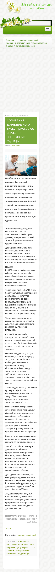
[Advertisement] (27, 79)
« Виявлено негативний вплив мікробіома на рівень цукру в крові (20, 544)
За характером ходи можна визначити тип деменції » (20, 550)
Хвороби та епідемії (28, 40)
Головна (10, 40)
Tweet (8, 528)
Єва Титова (16, 145)
